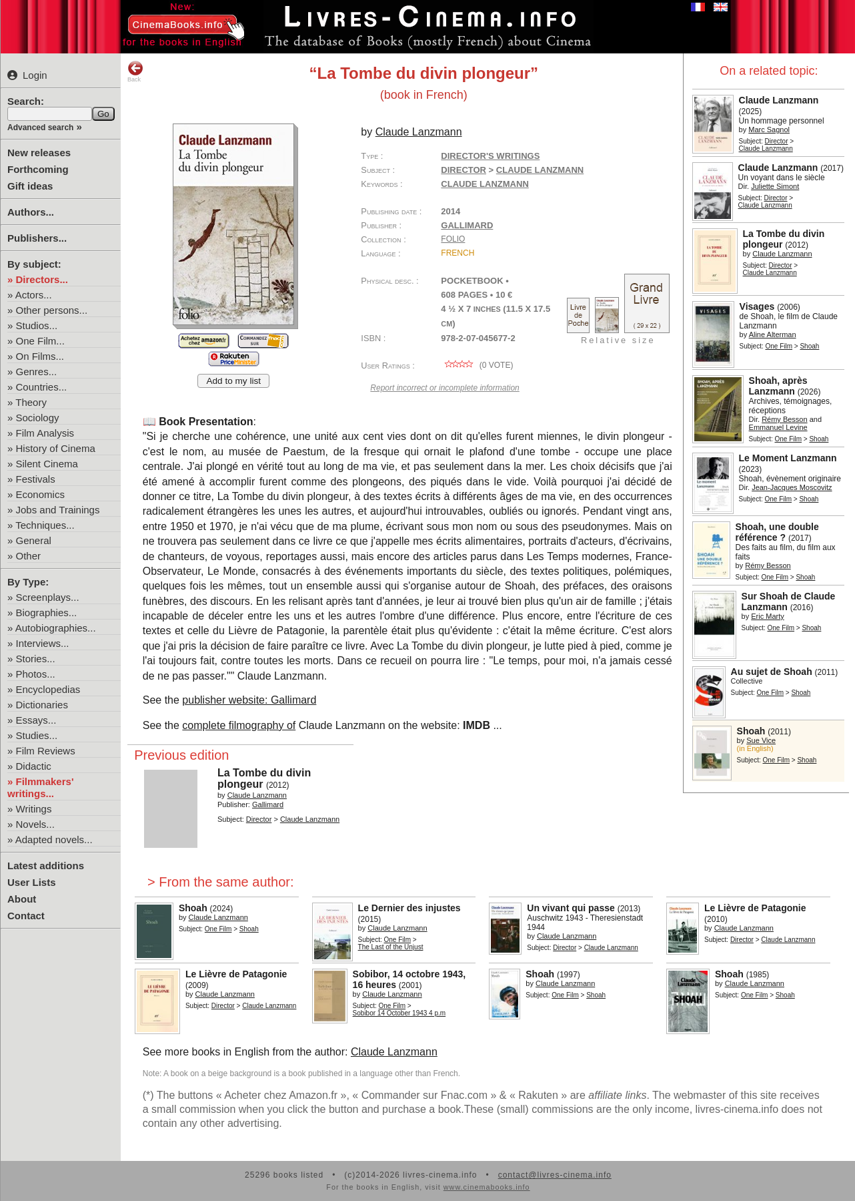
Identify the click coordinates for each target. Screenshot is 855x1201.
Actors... (33, 294)
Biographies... (46, 612)
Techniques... (44, 525)
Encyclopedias (48, 689)
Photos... (35, 674)
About (21, 899)
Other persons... (52, 310)
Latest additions (45, 865)
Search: (25, 101)
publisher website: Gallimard (249, 700)
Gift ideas (30, 186)
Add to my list (233, 381)
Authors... (30, 212)
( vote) (477, 365)
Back (135, 71)
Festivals (35, 479)
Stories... (35, 658)
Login (27, 75)
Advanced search (40, 127)
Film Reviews (45, 750)
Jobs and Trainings (58, 509)
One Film (778, 346)
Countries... (41, 387)
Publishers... (37, 238)
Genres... (36, 371)
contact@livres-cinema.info (555, 1175)
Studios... (37, 325)
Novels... (35, 824)
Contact (26, 915)
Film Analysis (45, 433)
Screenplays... (47, 597)
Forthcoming (38, 169)
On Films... (40, 356)
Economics (40, 494)
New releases (39, 152)
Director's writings (490, 156)
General (33, 540)
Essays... (36, 720)
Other (28, 555)
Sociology (37, 417)
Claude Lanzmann (484, 184)
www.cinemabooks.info (487, 1187)
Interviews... (42, 643)
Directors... (42, 279)
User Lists (31, 882)
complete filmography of (238, 725)
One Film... (40, 340)
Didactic (33, 766)
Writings (34, 808)
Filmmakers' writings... (40, 787)
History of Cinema (55, 448)
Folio (453, 239)
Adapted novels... (54, 839)
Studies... (37, 735)
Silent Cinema (47, 463)
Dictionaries (42, 704)
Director (776, 141)
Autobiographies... (55, 628)
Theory (31, 402)
